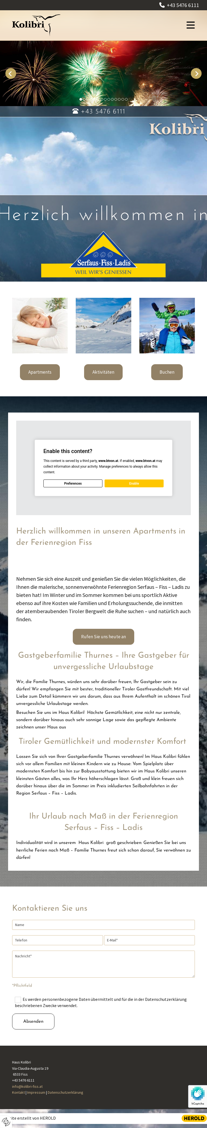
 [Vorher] (10, 73)
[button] (143, 25)
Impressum (36, 1092)
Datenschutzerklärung (65, 1092)
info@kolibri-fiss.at (27, 1086)
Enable (134, 483)
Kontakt (18, 1092)
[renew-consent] (6, 1122)
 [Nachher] (196, 73)
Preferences (73, 483)
